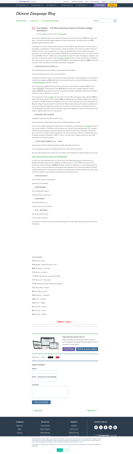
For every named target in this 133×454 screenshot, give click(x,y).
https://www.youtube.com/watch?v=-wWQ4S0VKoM (49, 156)
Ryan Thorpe (65, 58)
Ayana (44, 34)
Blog (19, 429)
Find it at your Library (87, 349)
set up (79, 160)
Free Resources (45, 436)
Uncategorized (62, 34)
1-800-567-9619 (113, 1)
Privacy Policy (79, 442)
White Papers (45, 429)
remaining (41, 82)
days (36, 82)
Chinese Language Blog (35, 13)
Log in (112, 5)
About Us (19, 425)
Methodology (45, 432)
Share (43, 357)
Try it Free (100, 5)
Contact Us (74, 429)
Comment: (35, 385)
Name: (35, 368)
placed (89, 126)
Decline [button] (67, 450)
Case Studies (45, 425)
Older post (38, 410)
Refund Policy (74, 432)
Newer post (91, 410)
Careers (19, 432)
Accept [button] (59, 450)
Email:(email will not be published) (44, 377)
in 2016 (50, 97)
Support (74, 425)
